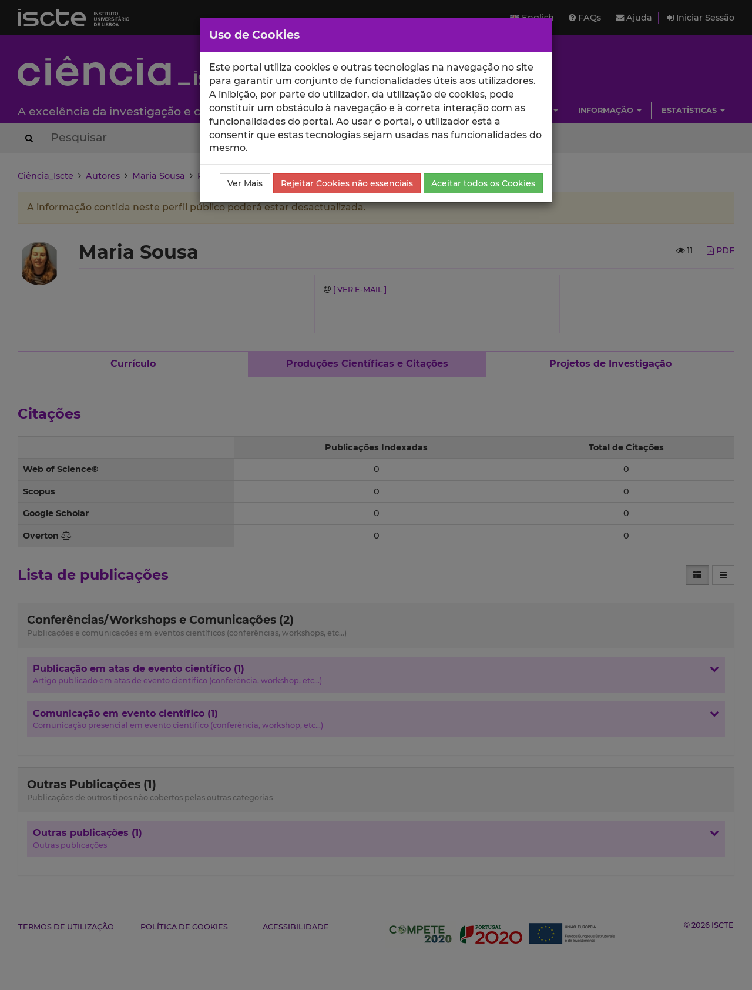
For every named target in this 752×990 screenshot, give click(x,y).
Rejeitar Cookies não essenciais (347, 183)
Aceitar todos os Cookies (483, 183)
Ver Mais (245, 183)
